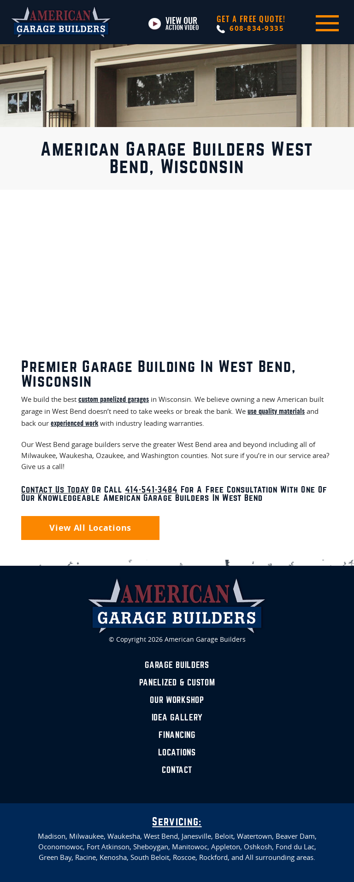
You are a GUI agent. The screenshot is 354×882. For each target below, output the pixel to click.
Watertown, (255, 836)
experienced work (74, 423)
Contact (177, 770)
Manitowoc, (190, 846)
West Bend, (162, 836)
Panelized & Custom (177, 683)
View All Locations (90, 528)
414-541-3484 (151, 489)
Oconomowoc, (61, 846)
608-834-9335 (251, 24)
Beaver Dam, (296, 836)
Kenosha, (114, 857)
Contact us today (55, 489)
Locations (176, 753)
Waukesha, (124, 836)
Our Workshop (177, 700)
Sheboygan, (151, 846)
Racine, (86, 857)
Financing (177, 735)
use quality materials (276, 411)
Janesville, (197, 836)
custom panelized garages (113, 399)
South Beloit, (150, 857)
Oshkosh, (259, 846)
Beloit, (225, 836)
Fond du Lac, (296, 846)
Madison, (52, 836)
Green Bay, (56, 857)
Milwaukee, (87, 836)
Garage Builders (177, 665)
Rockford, (214, 857)
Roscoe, (185, 857)
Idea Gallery (177, 718)
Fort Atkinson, (109, 846)
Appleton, (226, 846)
